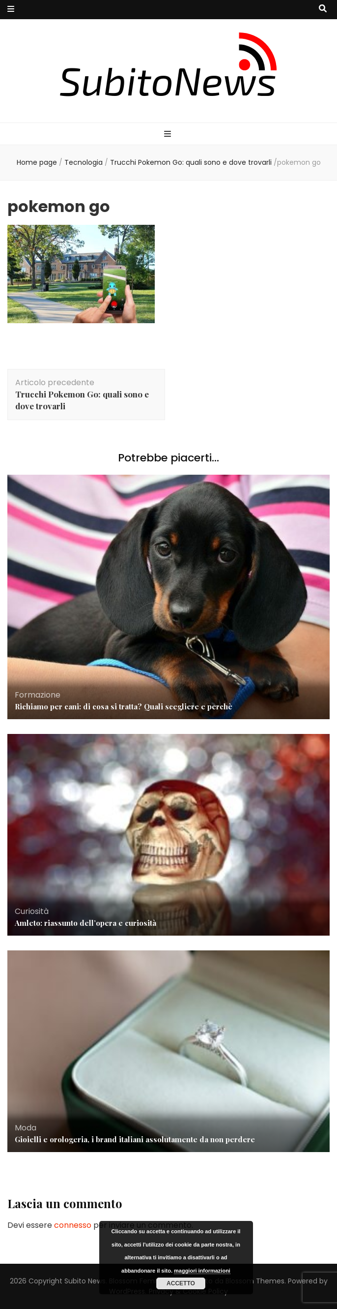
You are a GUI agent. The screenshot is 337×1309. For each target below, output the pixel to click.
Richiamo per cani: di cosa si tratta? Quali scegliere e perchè (123, 706)
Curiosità (32, 911)
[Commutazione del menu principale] (168, 134)
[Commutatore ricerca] (323, 9)
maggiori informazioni (202, 1271)
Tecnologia (83, 162)
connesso (72, 1225)
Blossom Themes (254, 1281)
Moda (25, 1127)
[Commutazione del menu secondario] (10, 9)
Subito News (85, 1281)
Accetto (181, 1283)
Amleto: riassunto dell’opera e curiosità (85, 923)
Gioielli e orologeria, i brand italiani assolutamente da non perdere (135, 1139)
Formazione (37, 694)
